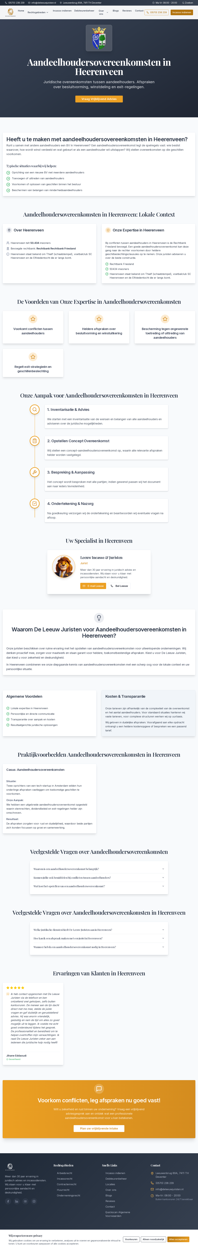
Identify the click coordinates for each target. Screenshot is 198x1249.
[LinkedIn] (17, 1206)
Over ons (103, 12)
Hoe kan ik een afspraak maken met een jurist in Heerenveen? (99, 942)
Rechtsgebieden (38, 12)
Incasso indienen (62, 10)
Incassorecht (63, 1183)
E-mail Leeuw (93, 585)
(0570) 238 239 (16, 2)
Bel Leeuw (119, 585)
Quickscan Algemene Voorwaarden (116, 1219)
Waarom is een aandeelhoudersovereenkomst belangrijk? (99, 869)
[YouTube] (25, 1206)
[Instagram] (34, 1206)
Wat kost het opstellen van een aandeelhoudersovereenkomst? (99, 888)
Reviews (127, 10)
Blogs (116, 10)
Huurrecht (61, 1195)
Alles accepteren (178, 1239)
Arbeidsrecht (63, 1178)
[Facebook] (8, 1206)
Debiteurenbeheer (84, 10)
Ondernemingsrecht (67, 1200)
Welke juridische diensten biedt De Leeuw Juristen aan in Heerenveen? (99, 933)
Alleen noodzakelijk (153, 1239)
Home (21, 10)
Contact (139, 10)
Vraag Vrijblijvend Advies (99, 99)
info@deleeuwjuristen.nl (44, 2)
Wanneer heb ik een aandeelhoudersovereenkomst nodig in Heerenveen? (99, 951)
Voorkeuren (131, 1239)
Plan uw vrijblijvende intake (99, 1133)
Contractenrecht (65, 1189)
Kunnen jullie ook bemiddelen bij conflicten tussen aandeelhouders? (99, 879)
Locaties (108, 1189)
